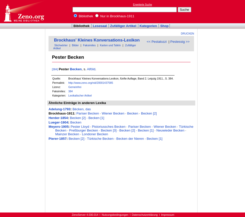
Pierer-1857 (57, 138)
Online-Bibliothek (24, 11)
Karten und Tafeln (110, 45)
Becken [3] (108, 130)
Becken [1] (96, 118)
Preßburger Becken (83, 130)
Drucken (187, 33)
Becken (76, 69)
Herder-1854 (58, 118)
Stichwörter (61, 45)
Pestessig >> (180, 42)
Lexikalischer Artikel (80, 95)
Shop (164, 26)
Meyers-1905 (58, 126)
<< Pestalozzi (157, 42)
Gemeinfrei (74, 87)
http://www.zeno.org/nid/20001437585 (90, 82)
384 (70, 91)
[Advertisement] (222, 11)
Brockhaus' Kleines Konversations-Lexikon (97, 40)
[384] (55, 69)
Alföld (91, 69)
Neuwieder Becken (170, 130)
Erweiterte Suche (142, 4)
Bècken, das (81, 109)
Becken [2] (149, 113)
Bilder (75, 45)
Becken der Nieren (130, 138)
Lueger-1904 (58, 122)
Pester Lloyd (80, 126)
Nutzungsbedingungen (115, 214)
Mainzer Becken (67, 134)
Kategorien (148, 26)
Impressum (167, 214)
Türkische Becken (100, 138)
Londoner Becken (95, 134)
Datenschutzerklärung (145, 214)
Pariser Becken (87, 113)
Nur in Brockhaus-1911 (114, 16)
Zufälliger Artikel (123, 26)
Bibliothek (83, 16)
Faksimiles (89, 45)
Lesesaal (100, 26)
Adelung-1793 (59, 109)
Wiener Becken (113, 113)
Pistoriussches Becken (109, 126)
